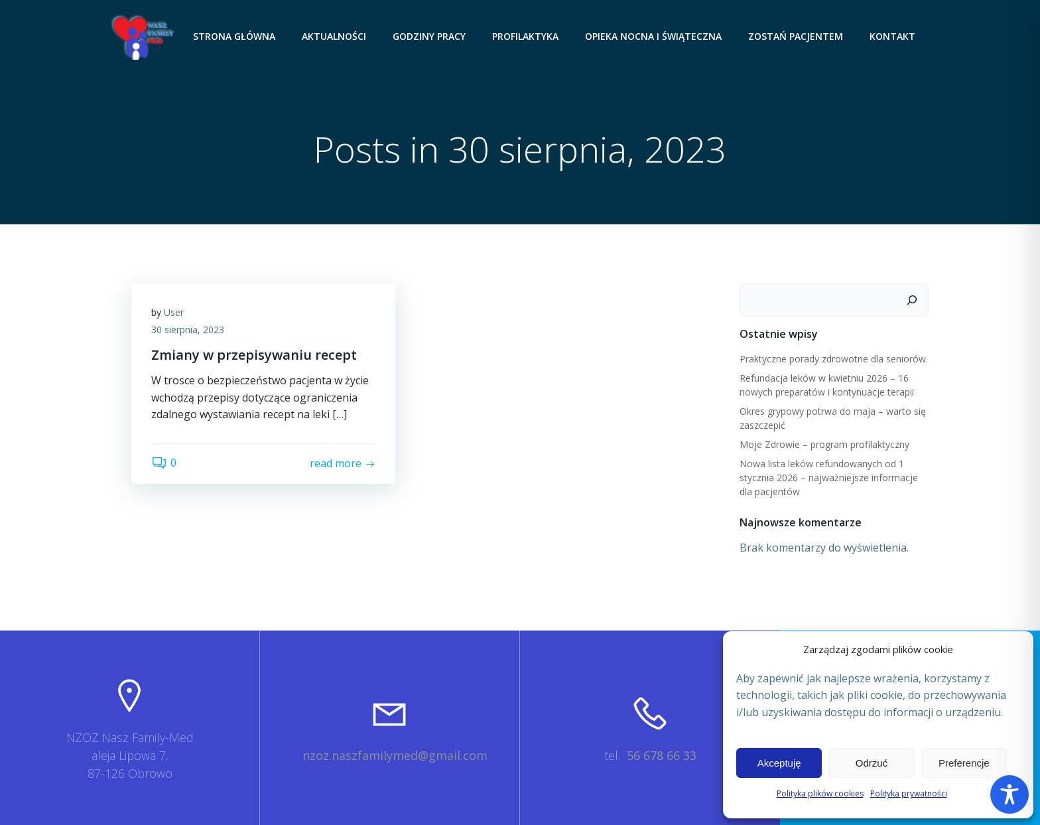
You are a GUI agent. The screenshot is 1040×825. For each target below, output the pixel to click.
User (174, 312)
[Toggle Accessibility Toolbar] (1009, 794)
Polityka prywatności (908, 793)
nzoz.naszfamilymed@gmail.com (394, 755)
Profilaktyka (525, 36)
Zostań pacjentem (795, 36)
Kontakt (892, 36)
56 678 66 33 (661, 755)
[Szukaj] (912, 300)
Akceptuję (779, 763)
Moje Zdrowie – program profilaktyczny (824, 444)
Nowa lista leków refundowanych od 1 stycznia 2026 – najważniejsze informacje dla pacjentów (829, 477)
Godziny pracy (429, 36)
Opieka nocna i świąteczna (653, 36)
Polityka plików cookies (820, 793)
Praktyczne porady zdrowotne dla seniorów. (834, 358)
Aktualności (334, 36)
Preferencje (964, 763)
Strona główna (234, 36)
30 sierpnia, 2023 (187, 329)
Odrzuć (871, 763)
